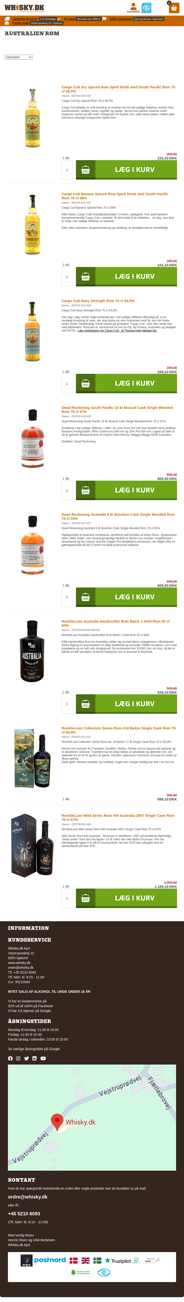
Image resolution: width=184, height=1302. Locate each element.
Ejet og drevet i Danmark (148, 19)
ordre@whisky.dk (21, 967)
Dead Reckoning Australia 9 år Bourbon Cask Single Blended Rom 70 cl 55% (118, 516)
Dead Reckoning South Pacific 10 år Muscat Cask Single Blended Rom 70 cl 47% (117, 410)
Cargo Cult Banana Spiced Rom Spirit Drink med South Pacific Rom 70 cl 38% (115, 196)
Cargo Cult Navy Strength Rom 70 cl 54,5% (98, 301)
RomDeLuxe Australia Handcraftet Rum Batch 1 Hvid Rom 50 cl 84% (115, 623)
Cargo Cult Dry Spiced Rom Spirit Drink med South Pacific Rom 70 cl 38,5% (118, 89)
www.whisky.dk (19, 963)
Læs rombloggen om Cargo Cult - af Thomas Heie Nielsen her (117, 330)
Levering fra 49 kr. (25, 19)
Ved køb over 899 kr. (89, 19)
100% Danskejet (120, 19)
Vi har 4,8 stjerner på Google (29, 1011)
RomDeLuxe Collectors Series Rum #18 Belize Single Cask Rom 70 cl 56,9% (119, 730)
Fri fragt (69, 19)
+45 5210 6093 (24, 1213)
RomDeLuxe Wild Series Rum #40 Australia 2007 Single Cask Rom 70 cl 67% (118, 817)
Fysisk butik (20, 23)
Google (54, 1049)
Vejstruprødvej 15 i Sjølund (46, 23)
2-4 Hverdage (48, 19)
